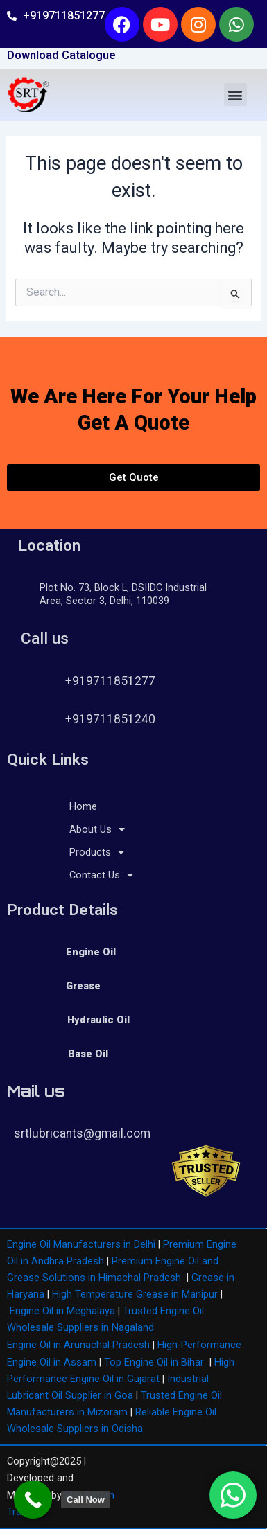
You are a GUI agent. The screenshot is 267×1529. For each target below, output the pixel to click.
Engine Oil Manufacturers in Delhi (81, 1244)
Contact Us (101, 875)
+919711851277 (110, 681)
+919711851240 (110, 719)
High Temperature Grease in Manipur (135, 1294)
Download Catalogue (61, 55)
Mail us (36, 1090)
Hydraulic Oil (98, 1020)
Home (83, 806)
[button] (235, 94)
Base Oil (88, 1054)
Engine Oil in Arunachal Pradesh (78, 1344)
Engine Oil (91, 952)
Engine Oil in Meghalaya (62, 1311)
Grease (83, 986)
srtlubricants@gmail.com (82, 1133)
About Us (97, 829)
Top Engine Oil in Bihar (154, 1362)
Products (96, 852)
